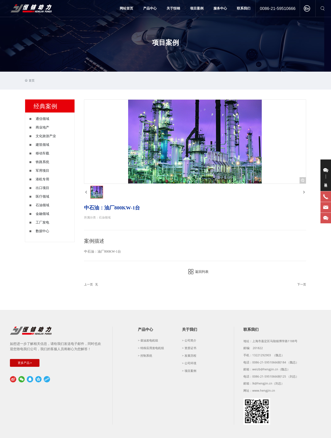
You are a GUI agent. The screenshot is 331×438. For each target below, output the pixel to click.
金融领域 (42, 214)
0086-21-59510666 (278, 8)
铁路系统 (42, 162)
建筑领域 (42, 144)
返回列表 (202, 271)
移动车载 (42, 153)
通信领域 (42, 119)
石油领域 (42, 205)
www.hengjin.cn (263, 390)
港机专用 (42, 179)
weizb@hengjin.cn (265, 369)
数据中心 (42, 231)
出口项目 (42, 188)
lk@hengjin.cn (262, 383)
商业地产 (42, 127)
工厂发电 (42, 222)
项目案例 (165, 42)
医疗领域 (42, 196)
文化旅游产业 (46, 136)
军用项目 (42, 170)
